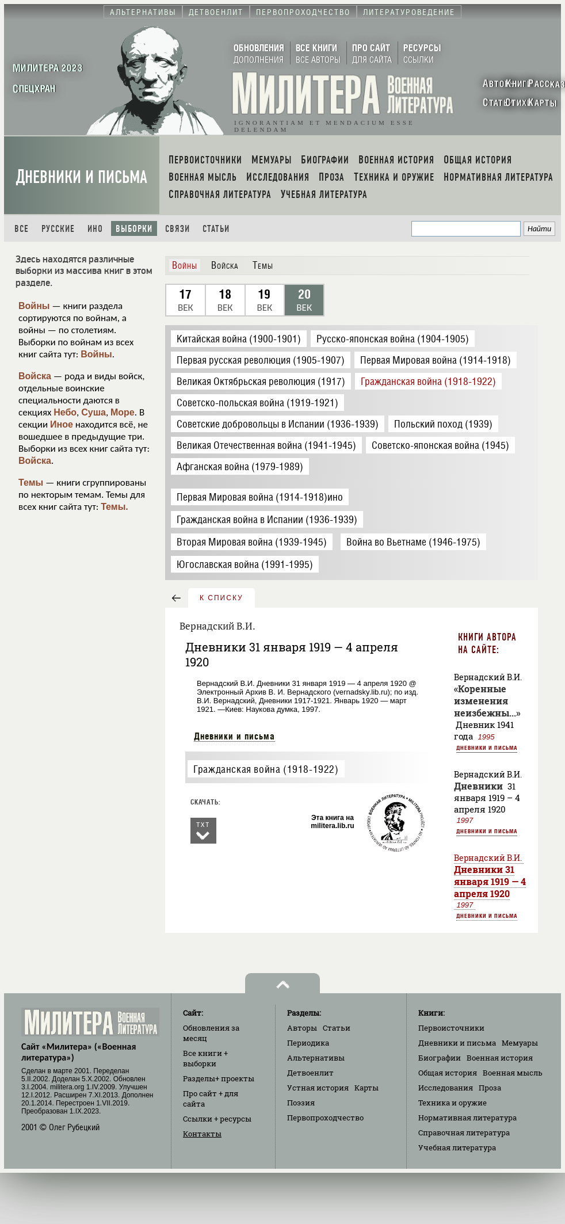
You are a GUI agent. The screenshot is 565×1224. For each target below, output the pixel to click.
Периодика (308, 1043)
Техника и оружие (452, 1102)
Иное (61, 424)
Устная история (318, 1087)
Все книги (205, 1058)
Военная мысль (513, 1072)
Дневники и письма (81, 177)
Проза (490, 1087)
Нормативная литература (467, 1117)
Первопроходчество (325, 1117)
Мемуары (520, 1043)
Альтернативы (316, 1058)
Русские (58, 229)
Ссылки (217, 1119)
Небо (65, 412)
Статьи (216, 229)
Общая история (447, 1072)
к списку (221, 598)
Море (122, 412)
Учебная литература (457, 1147)
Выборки (134, 229)
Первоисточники (451, 1028)
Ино (95, 229)
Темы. (114, 507)
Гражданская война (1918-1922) (265, 769)
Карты (366, 1087)
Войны (34, 306)
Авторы (302, 1028)
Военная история (500, 1058)
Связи (177, 229)
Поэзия (301, 1102)
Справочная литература (464, 1132)
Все (21, 229)
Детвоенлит (310, 1072)
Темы (30, 482)
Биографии (439, 1058)
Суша (93, 412)
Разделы (218, 1078)
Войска (34, 376)
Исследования (445, 1087)
